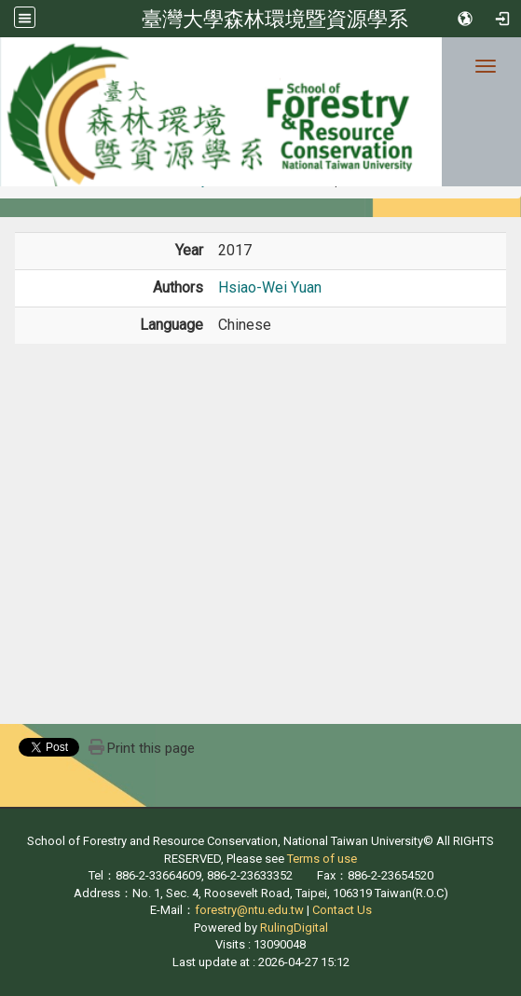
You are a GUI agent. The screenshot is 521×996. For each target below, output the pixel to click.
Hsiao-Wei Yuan (270, 287)
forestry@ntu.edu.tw (249, 910)
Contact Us (342, 910)
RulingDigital (294, 928)
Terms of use (322, 859)
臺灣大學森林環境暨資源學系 (275, 19)
